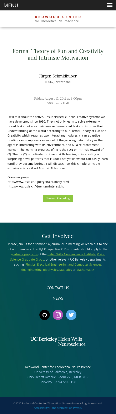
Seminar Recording (58, 198)
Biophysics (50, 270)
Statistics (65, 270)
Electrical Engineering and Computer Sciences (69, 264)
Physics (30, 264)
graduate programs (24, 254)
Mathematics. (85, 270)
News (58, 298)
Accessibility (41, 408)
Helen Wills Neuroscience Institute (71, 254)
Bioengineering (31, 270)
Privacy (77, 408)
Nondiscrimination (60, 408)
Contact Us (58, 287)
